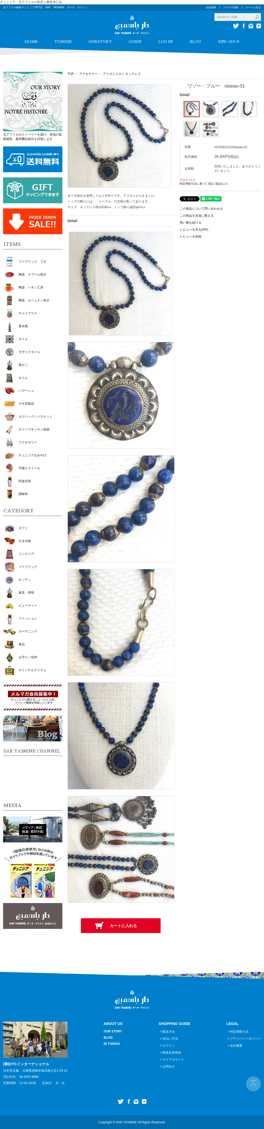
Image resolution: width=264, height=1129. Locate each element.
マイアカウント (173, 1059)
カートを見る (253, 7)
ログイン (168, 1045)
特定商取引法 (239, 1031)
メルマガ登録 (230, 7)
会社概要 (236, 1045)
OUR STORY (113, 1031)
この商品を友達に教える (197, 215)
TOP (71, 74)
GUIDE (135, 41)
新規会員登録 (171, 1052)
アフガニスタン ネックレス (122, 74)
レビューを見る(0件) (194, 229)
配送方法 (168, 1031)
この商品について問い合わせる (201, 208)
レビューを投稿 (190, 236)
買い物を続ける (190, 222)
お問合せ (168, 1066)
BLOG (195, 41)
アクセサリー (88, 74)
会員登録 (211, 7)
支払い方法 (170, 1038)
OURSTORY (100, 41)
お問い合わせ (229, 41)
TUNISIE (63, 41)
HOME (31, 41)
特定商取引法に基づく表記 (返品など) (204, 183)
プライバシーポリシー (245, 1038)
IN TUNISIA (112, 1044)
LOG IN (165, 41)
